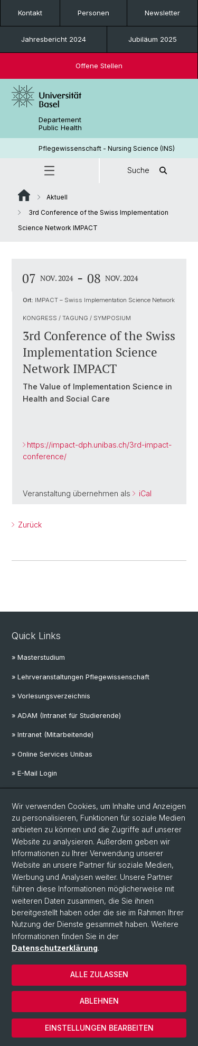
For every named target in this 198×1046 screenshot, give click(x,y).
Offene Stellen (99, 65)
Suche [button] (149, 171)
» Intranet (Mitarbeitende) (52, 735)
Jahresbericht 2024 (53, 39)
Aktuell (57, 197)
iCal (144, 493)
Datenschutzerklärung (55, 947)
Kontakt (30, 12)
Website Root (24, 195)
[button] (49, 170)
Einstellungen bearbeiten (99, 1027)
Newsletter (162, 12)
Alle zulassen (99, 974)
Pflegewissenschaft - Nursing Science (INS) (107, 148)
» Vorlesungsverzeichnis (51, 696)
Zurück (29, 524)
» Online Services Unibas (52, 754)
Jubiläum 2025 (152, 39)
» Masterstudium (38, 657)
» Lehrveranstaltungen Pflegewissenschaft (80, 677)
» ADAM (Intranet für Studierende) (66, 716)
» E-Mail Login (34, 773)
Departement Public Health (60, 124)
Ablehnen (99, 1000)
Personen (93, 12)
